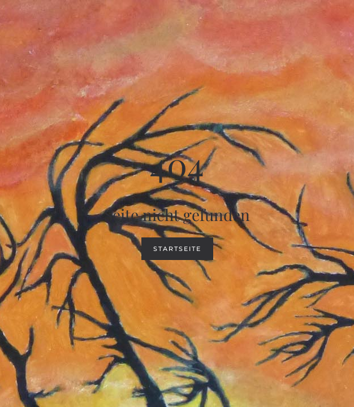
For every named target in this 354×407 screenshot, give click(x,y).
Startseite (177, 249)
